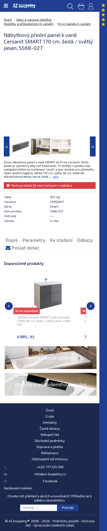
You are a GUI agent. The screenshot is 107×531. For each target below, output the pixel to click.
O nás (49, 416)
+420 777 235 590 (50, 467)
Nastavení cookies (18, 488)
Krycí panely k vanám (74, 24)
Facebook (50, 481)
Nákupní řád (49, 434)
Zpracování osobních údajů (53, 525)
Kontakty (50, 422)
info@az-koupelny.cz (50, 474)
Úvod (8, 20)
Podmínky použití (65, 521)
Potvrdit (67, 508)
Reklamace (49, 453)
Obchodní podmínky (50, 441)
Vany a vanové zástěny (34, 20)
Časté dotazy (50, 428)
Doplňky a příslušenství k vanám (28, 24)
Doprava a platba (49, 447)
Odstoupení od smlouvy (50, 459)
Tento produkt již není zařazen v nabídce (39, 185)
